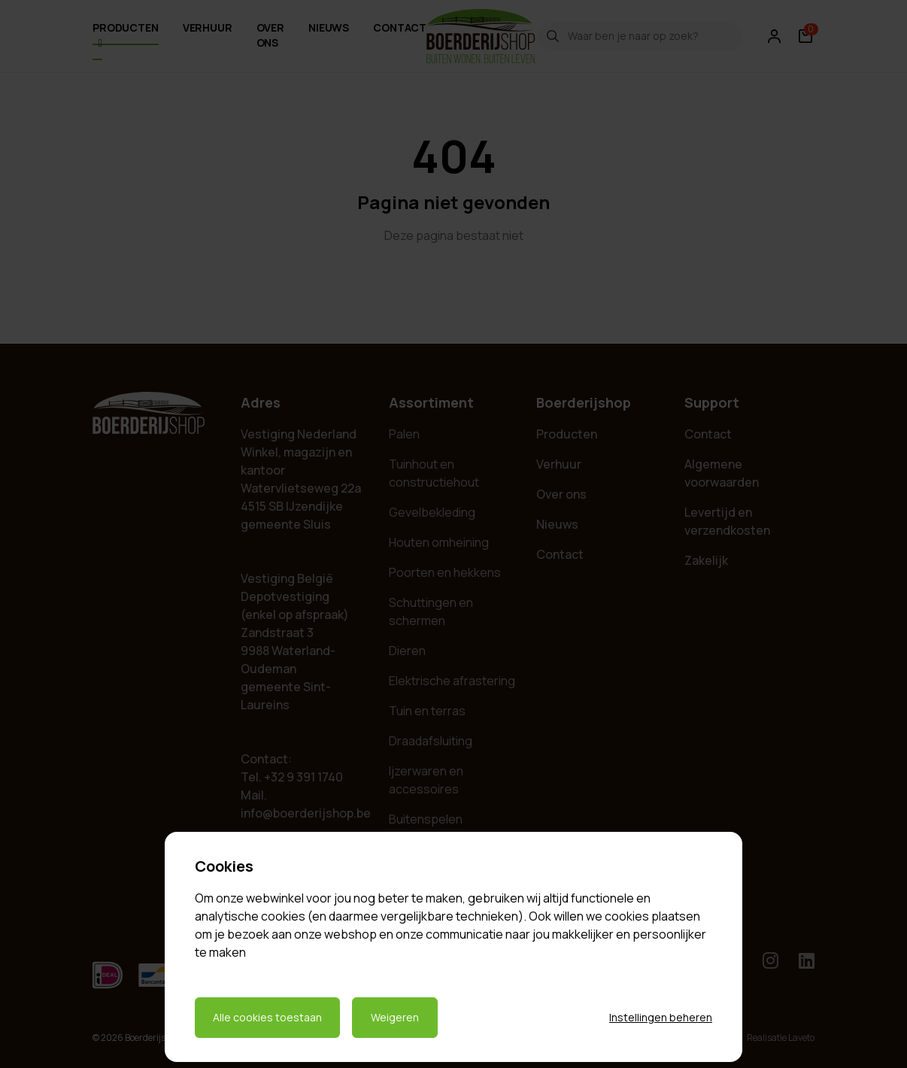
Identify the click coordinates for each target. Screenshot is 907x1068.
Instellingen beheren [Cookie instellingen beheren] (660, 1017)
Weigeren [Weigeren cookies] (395, 1017)
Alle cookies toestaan (267, 1017)
